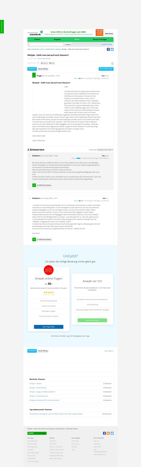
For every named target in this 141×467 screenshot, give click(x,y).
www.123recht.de (33, 49)
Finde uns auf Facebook (56, 450)
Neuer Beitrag (42, 69)
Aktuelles (74, 447)
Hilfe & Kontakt (2, 26)
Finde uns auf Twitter (55, 447)
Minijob (57, 49)
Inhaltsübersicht (32, 441)
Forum (77, 39)
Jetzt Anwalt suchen (92, 320)
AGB (72, 450)
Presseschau (31, 455)
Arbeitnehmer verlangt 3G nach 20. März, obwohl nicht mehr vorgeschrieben (56, 414)
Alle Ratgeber (31, 458)
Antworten (32, 69)
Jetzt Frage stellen (49, 327)
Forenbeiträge (68, 34)
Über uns (96, 441)
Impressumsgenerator (56, 452)
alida (107, 156)
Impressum (97, 444)
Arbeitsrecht (50, 49)
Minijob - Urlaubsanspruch (38, 396)
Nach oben (109, 351)
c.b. (107, 198)
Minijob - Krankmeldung (37, 388)
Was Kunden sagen (33, 452)
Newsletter (52, 441)
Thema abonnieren (44, 58)
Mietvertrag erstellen (55, 458)
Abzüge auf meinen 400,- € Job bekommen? (44, 400)
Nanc (107, 76)
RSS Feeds (52, 444)
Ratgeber (52, 34)
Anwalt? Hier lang (107, 44)
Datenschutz (97, 447)
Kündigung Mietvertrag (56, 455)
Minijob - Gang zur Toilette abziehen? (42, 392)
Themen (37, 39)
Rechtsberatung (32, 447)
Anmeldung (74, 441)
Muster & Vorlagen (100, 39)
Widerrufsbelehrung (100, 454)
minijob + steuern (35, 383)
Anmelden (30, 450)
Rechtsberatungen (86, 34)
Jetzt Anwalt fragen (106, 69)
